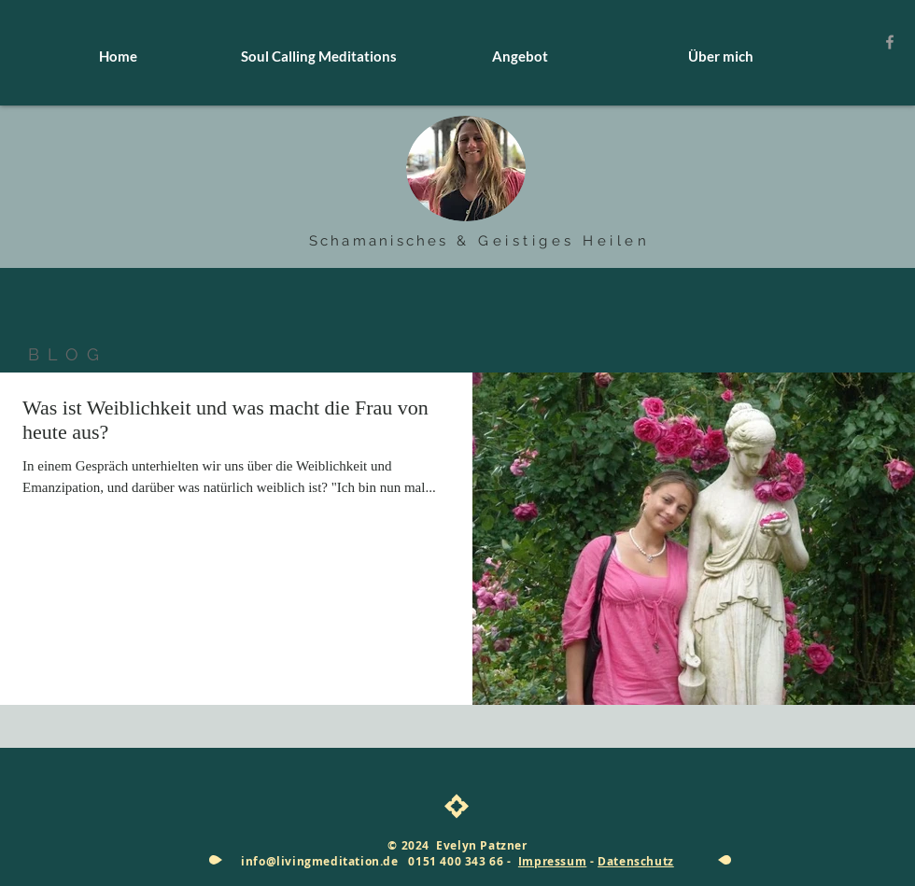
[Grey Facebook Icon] (889, 42)
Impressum (552, 861)
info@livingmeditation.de (319, 861)
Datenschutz (636, 861)
